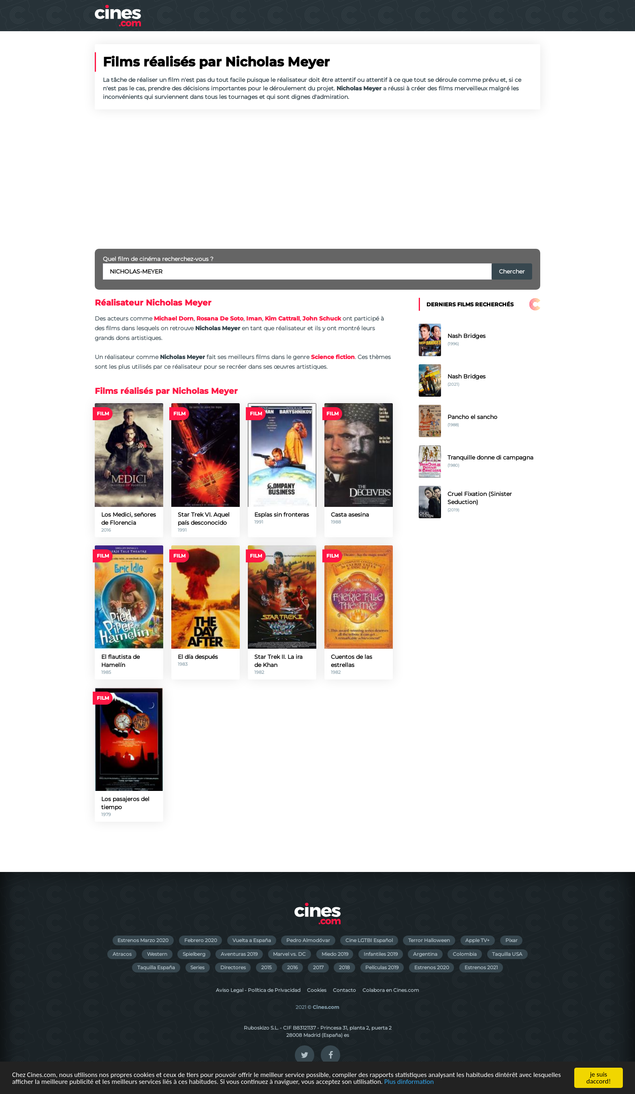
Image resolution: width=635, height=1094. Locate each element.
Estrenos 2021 (481, 967)
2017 (318, 967)
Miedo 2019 (335, 954)
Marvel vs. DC (289, 954)
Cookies (316, 990)
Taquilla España (156, 967)
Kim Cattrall (282, 318)
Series (197, 967)
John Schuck (322, 318)
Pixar (511, 940)
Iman (254, 318)
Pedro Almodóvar (308, 940)
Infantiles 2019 (381, 954)
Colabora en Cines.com (390, 990)
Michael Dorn (174, 318)
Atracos (122, 954)
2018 (344, 967)
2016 (292, 967)
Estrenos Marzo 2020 (142, 940)
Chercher (512, 271)
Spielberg (194, 954)
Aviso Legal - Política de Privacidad (258, 990)
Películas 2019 (381, 967)
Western (157, 954)
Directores (233, 967)
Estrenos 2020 (431, 967)
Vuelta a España (251, 940)
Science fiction (333, 357)
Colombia (465, 954)
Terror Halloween (429, 940)
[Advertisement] (317, 179)
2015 (266, 967)
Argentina (425, 954)
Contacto (344, 990)
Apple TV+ (477, 940)
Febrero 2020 (200, 940)
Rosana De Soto (219, 318)
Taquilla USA (507, 954)
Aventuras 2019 (239, 954)
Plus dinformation (409, 1082)
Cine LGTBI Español (369, 940)
